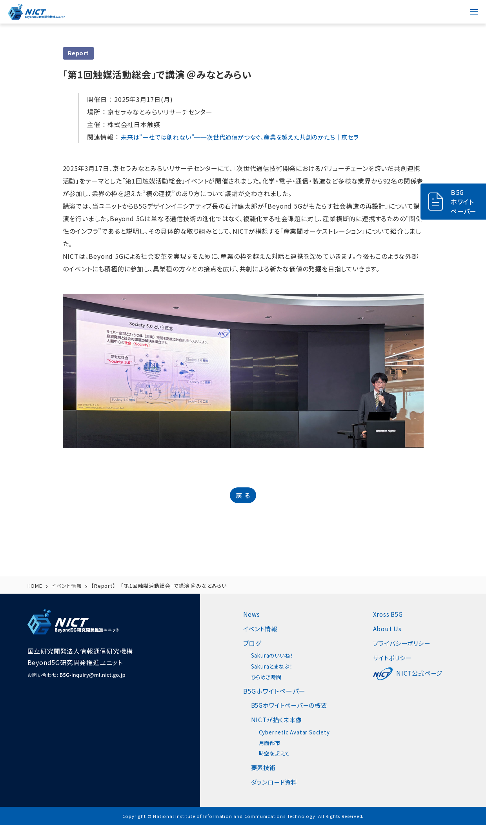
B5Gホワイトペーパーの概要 (292, 705)
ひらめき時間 (267, 677)
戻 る (243, 495)
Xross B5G (393, 614)
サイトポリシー (398, 657)
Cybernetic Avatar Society (296, 732)
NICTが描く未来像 (278, 719)
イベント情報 (67, 585)
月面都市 (270, 743)
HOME (35, 585)
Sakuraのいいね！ (273, 655)
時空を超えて (275, 753)
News (251, 614)
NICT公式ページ (413, 673)
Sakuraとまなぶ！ (273, 666)
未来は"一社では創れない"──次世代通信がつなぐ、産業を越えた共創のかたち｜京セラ (247, 137)
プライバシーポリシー (408, 643)
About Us (392, 628)
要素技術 (264, 767)
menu (470, 7)
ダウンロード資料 (275, 782)
